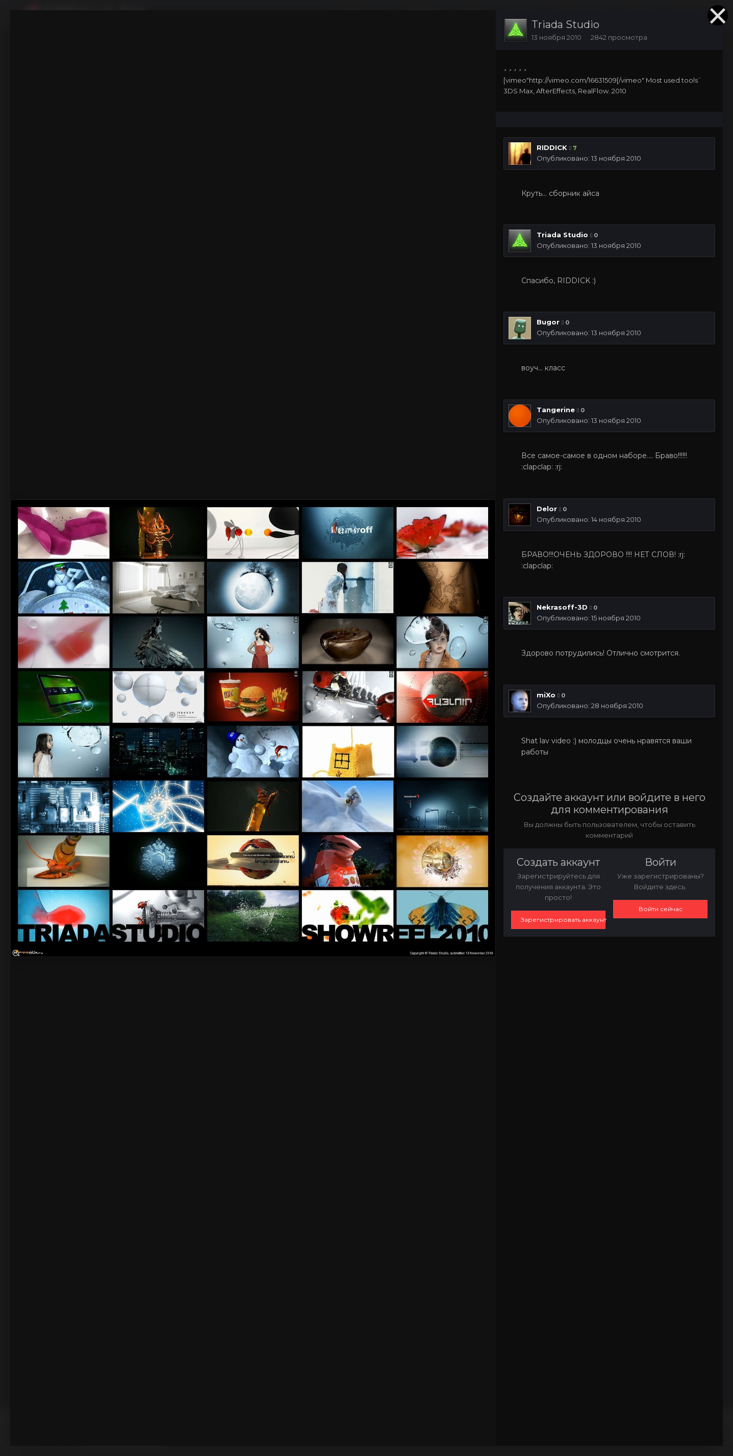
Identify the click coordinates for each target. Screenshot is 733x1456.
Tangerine (556, 410)
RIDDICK (552, 147)
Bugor (548, 322)
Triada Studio (565, 24)
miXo (546, 695)
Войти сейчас (661, 909)
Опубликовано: (589, 158)
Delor (547, 509)
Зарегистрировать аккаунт (563, 919)
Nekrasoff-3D (562, 607)
